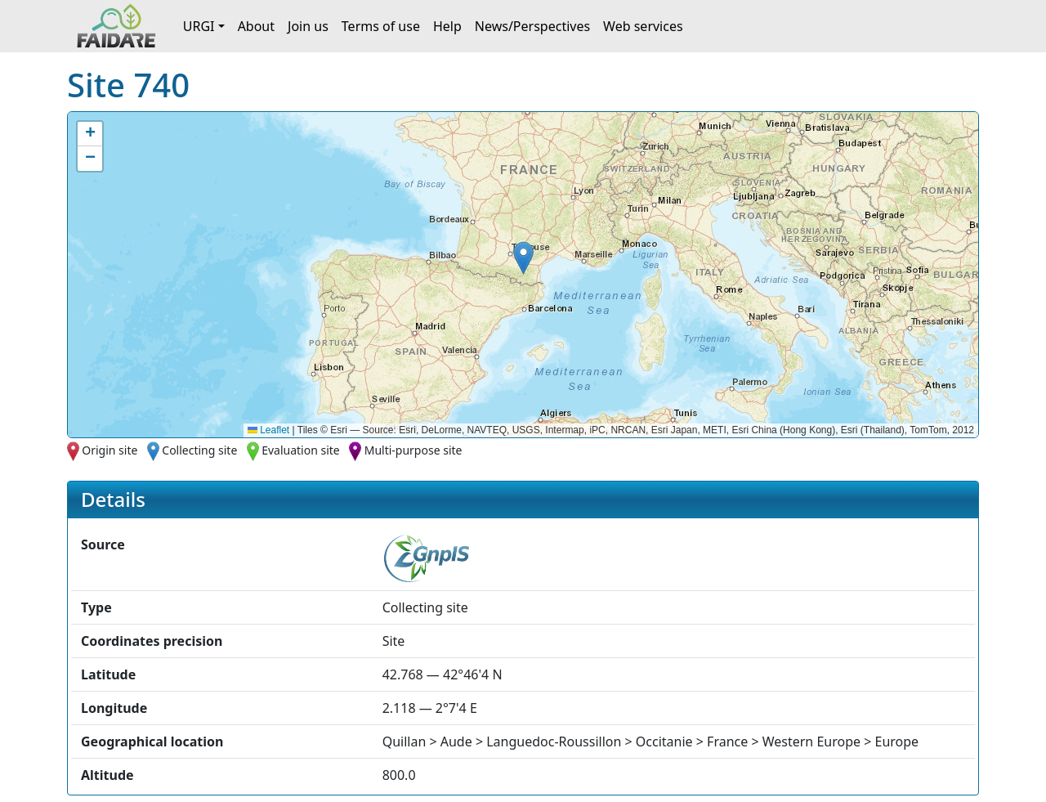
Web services (643, 26)
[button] (523, 258)
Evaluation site (301, 450)
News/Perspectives (532, 26)
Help (447, 26)
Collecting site (199, 450)
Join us (308, 26)
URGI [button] (199, 26)
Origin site (109, 450)
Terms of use (381, 26)
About (256, 26)
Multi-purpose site (413, 450)
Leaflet (268, 430)
